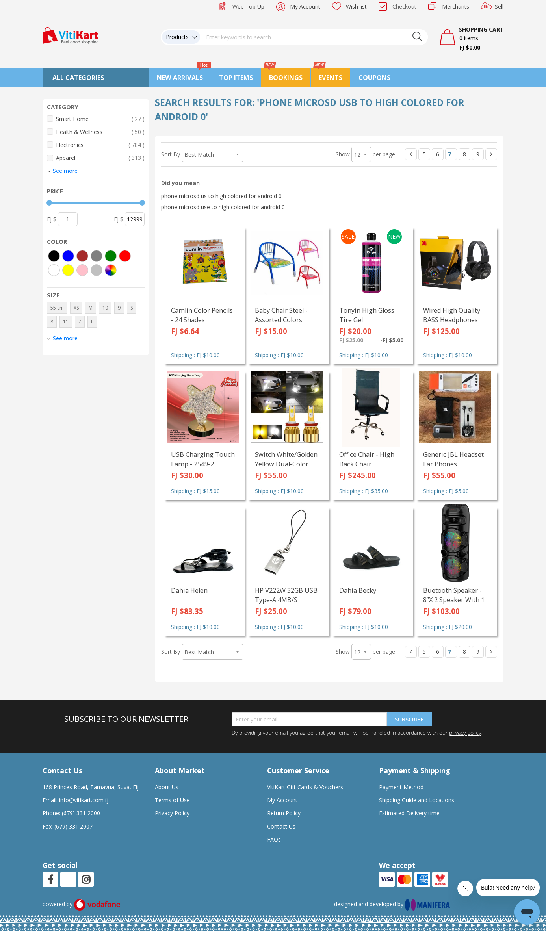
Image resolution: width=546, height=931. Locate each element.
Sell (499, 6)
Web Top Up (248, 6)
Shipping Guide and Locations (416, 800)
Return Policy (284, 813)
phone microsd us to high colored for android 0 (221, 196)
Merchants (455, 6)
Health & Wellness (100, 131)
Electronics (100, 144)
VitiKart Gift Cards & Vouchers (305, 787)
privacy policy (465, 732)
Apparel (100, 157)
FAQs (274, 839)
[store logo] (70, 35)
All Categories (78, 77)
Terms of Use (172, 800)
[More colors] (111, 270)
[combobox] (314, 37)
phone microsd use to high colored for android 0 (223, 207)
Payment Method (401, 787)
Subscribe (409, 719)
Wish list (356, 6)
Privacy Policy (172, 813)
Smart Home (100, 118)
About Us (166, 787)
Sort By (170, 154)
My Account (305, 6)
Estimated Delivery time (409, 813)
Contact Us (281, 826)
